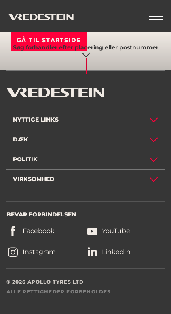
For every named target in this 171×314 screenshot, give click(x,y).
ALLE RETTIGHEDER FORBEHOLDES (58, 291)
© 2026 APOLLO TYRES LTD (45, 282)
